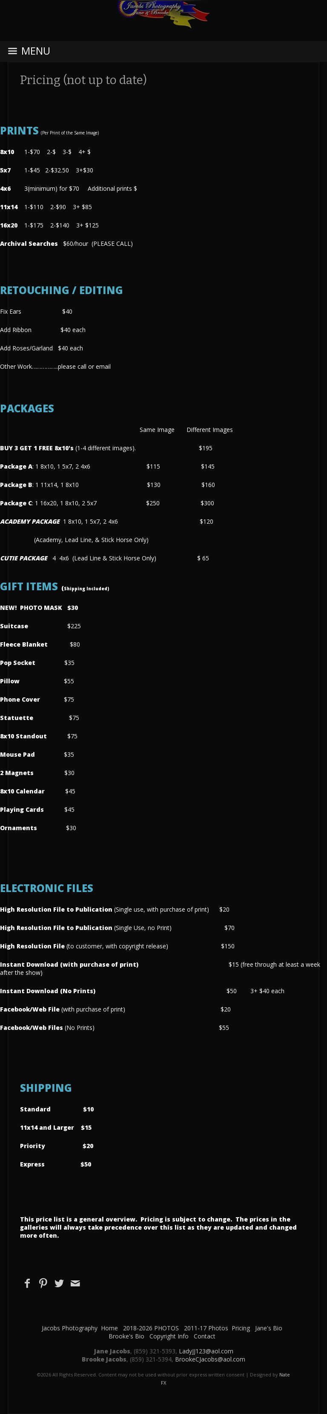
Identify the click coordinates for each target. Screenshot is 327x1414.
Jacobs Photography (70, 1328)
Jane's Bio (268, 1328)
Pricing (241, 1328)
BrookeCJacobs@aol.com (210, 1359)
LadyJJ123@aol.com (206, 1351)
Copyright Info (169, 1336)
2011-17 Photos (206, 1328)
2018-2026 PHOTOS (151, 1328)
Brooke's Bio (126, 1336)
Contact (204, 1336)
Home (109, 1328)
